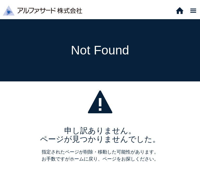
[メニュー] (193, 10)
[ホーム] (180, 10)
